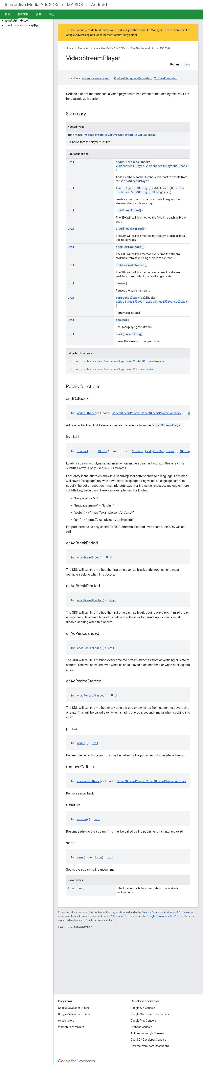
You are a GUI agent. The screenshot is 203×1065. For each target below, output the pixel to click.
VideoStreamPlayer (95, 78)
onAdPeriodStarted (130, 265)
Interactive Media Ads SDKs (32, 4)
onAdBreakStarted (129, 228)
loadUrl (121, 188)
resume (121, 320)
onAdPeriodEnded (129, 247)
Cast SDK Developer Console (148, 1039)
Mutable (176, 188)
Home (69, 48)
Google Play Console (143, 1020)
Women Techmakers (71, 1027)
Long (137, 334)
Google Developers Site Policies (165, 916)
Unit (71, 162)
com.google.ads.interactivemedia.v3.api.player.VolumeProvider (114, 369)
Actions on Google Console (147, 1033)
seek (119, 334)
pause (120, 283)
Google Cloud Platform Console (150, 1014)
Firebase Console (141, 1027)
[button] (26, 20)
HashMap (129, 192)
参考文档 (165, 48)
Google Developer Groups (74, 1007)
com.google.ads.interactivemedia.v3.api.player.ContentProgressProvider (120, 361)
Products (83, 48)
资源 (38, 14)
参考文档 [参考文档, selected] (23, 14)
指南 (7, 14)
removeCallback (127, 297)
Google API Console (143, 1007)
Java (187, 64)
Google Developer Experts (74, 1014)
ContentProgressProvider (132, 78)
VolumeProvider (165, 78)
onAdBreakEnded (128, 210)
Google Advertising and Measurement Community (97, 34)
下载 (51, 14)
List (119, 192)
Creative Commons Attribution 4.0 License (166, 912)
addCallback (125, 162)
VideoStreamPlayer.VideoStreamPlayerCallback (120, 135)
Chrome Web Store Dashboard (150, 1046)
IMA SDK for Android (86, 4)
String (142, 188)
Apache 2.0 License (112, 916)
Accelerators (66, 1020)
